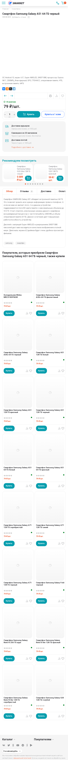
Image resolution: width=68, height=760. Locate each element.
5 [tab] (35, 184)
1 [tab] (25, 184)
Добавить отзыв (19, 17)
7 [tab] (40, 184)
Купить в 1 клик (53, 114)
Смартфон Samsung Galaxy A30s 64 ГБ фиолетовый (48, 296)
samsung (8, 243)
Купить (28, 114)
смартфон (20, 243)
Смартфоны (16, 9)
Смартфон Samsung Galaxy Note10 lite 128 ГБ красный (48, 641)
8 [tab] (42, 184)
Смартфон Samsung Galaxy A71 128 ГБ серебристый (18, 526)
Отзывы (26, 191)
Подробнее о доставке (22, 147)
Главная (5, 9)
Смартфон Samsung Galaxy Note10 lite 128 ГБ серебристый (16, 700)
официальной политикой (22, 758)
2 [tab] (28, 184)
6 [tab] (37, 184)
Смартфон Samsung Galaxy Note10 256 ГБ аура (16, 641)
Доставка (46, 191)
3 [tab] (30, 184)
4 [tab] (33, 184)
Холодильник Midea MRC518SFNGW (13, 296)
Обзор (9, 191)
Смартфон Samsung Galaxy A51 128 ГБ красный (18, 411)
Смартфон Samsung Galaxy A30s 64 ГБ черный (16, 353)
